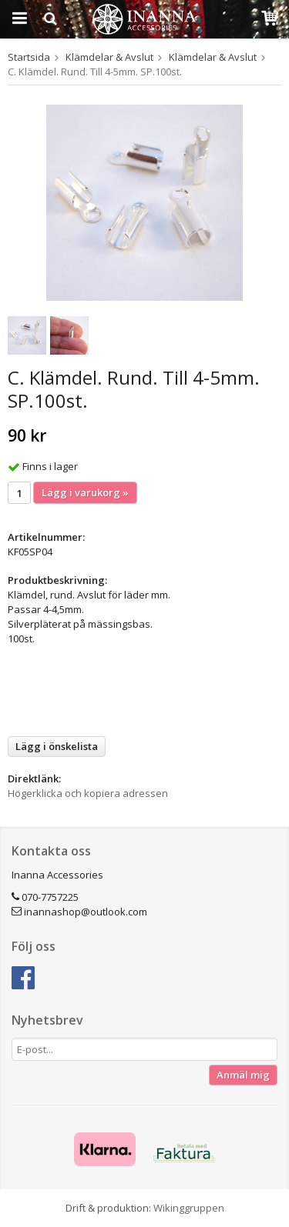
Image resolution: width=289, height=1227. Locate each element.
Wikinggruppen (188, 1208)
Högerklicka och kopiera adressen (88, 793)
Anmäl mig (243, 1075)
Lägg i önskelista (56, 746)
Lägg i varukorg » (85, 492)
